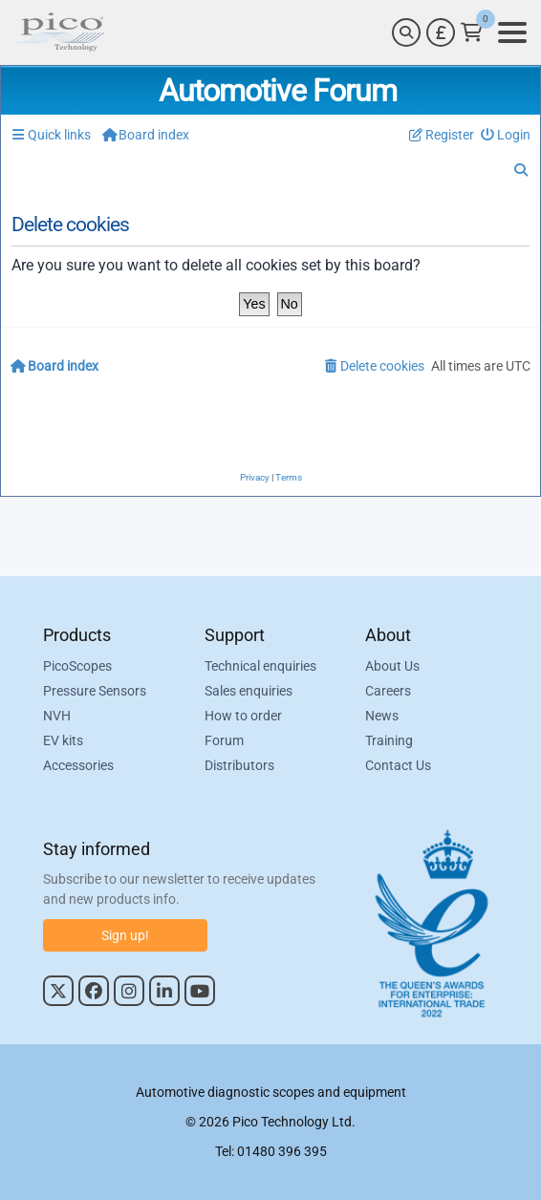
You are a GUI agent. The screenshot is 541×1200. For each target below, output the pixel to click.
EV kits (63, 740)
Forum (224, 740)
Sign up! (125, 935)
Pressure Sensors (94, 690)
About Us (392, 666)
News (382, 715)
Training (389, 740)
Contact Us (398, 765)
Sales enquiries (248, 690)
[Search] (406, 32)
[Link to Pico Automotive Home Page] (60, 32)
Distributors (239, 765)
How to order (243, 715)
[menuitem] (506, 135)
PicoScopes (77, 666)
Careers (388, 690)
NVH (57, 715)
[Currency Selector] (440, 32)
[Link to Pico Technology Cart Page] (472, 32)
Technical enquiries (260, 666)
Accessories (78, 765)
